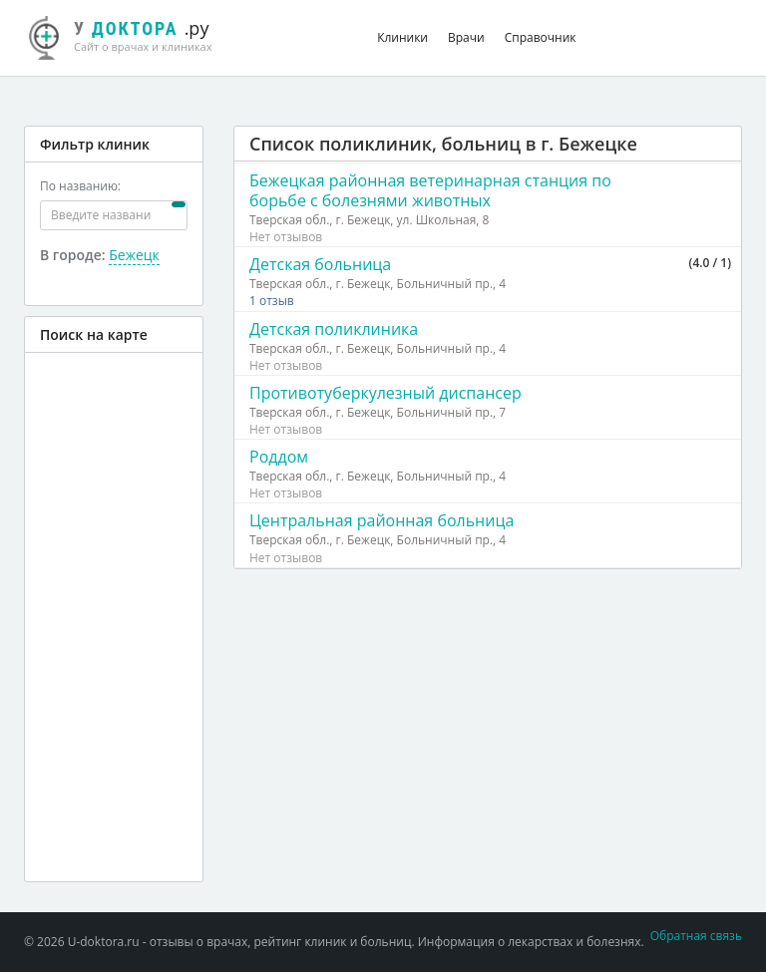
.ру (131, 35)
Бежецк (134, 254)
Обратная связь (696, 935)
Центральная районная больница (381, 520)
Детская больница (320, 264)
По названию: (80, 185)
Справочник (540, 37)
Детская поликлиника (333, 329)
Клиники (402, 37)
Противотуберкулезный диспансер (385, 393)
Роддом (278, 457)
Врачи (466, 37)
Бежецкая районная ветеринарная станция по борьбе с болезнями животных (430, 190)
